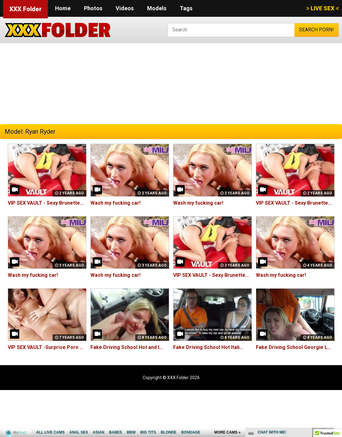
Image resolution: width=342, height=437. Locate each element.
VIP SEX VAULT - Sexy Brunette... (46, 203)
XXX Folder (25, 9)
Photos (93, 8)
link (336, 340)
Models (156, 8)
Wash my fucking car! (115, 203)
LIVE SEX (322, 8)
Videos (125, 8)
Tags (186, 8)
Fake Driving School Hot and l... (126, 347)
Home (63, 8)
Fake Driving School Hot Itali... (208, 347)
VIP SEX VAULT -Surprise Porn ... (45, 347)
